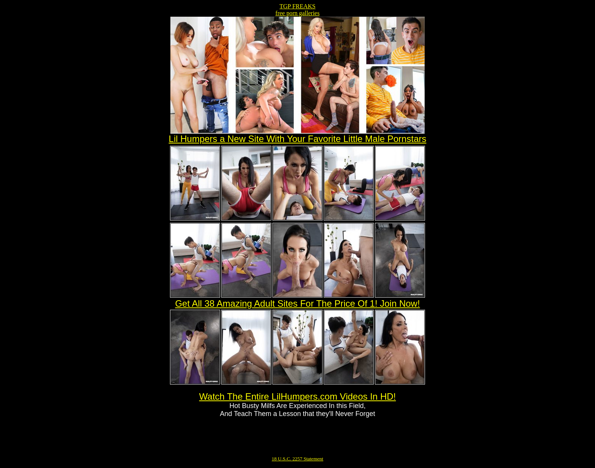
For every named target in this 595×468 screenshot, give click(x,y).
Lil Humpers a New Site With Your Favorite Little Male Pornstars (298, 139)
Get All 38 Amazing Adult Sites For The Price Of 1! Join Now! (297, 303)
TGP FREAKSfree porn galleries (297, 9)
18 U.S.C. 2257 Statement (297, 459)
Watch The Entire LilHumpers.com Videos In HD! (297, 396)
